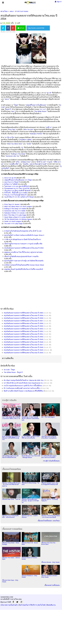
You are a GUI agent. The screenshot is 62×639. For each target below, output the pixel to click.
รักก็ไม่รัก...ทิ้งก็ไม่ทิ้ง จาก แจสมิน (15, 193)
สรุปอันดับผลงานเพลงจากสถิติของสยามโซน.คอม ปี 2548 (23, 342)
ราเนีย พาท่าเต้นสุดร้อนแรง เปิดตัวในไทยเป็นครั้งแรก (22, 239)
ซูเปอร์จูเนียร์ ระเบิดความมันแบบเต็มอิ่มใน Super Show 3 (24, 235)
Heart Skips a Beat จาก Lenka (15, 217)
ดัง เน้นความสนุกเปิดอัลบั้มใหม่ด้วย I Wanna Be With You (23, 380)
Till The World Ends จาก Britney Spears (18, 219)
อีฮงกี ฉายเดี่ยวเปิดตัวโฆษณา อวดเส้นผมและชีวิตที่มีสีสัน (23, 391)
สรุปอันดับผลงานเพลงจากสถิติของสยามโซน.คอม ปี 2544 (23, 353)
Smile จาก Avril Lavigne (12, 221)
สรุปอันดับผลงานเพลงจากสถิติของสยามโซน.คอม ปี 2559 (23, 315)
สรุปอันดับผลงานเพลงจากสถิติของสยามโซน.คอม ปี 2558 (23, 318)
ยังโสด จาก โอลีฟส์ (10, 184)
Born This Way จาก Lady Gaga (15, 215)
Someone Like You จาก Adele (14, 211)
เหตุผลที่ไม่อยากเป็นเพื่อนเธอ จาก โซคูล (18, 180)
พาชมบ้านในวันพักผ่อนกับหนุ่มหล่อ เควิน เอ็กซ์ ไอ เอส (22, 231)
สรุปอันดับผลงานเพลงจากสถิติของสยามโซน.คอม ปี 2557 (23, 321)
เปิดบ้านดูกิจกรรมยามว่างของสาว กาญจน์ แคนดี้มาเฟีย (23, 244)
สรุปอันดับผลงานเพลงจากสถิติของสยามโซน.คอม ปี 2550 (23, 337)
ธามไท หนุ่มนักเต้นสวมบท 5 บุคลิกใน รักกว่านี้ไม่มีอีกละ (23, 385)
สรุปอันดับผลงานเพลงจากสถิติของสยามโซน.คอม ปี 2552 (23, 331)
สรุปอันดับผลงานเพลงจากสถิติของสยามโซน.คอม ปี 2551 (23, 334)
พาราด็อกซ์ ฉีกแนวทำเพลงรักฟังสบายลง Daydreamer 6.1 (23, 383)
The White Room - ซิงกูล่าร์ (13, 372)
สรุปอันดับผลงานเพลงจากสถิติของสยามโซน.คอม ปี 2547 (23, 345)
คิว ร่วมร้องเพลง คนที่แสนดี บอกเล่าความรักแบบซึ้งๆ (22, 388)
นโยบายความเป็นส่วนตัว (9, 605)
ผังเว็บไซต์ (41, 605)
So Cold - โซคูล (9, 370)
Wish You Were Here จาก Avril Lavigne (18, 206)
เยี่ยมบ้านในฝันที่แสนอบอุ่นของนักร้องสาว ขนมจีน (21, 256)
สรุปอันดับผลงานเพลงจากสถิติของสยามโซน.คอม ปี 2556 (23, 323)
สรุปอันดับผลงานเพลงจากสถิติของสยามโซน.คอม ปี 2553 (24, 248)
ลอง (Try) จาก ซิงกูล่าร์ (12, 182)
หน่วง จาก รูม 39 (10, 178)
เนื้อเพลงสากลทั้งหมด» (52, 585)
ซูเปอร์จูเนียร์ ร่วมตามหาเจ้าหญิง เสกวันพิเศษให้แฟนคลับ (23, 261)
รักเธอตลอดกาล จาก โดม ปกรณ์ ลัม (16, 188)
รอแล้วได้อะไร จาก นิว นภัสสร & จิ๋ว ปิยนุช (19, 197)
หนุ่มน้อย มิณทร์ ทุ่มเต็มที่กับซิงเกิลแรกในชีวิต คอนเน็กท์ (23, 269)
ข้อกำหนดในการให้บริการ (28, 605)
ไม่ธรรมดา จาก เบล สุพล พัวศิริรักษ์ (16, 186)
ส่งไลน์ (21, 28)
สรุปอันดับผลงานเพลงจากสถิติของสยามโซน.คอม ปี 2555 (23, 326)
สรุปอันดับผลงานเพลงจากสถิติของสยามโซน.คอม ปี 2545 (23, 350)
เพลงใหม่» (56, 521)
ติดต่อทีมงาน (51, 605)
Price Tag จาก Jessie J (12, 204)
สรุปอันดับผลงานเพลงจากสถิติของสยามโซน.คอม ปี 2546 (23, 347)
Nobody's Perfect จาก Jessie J (15, 213)
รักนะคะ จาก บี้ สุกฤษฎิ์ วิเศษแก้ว (15, 195)
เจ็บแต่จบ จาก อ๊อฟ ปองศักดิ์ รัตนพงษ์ (17, 190)
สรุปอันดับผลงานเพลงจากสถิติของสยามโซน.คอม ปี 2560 (23, 313)
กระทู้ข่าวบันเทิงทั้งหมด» (51, 461)
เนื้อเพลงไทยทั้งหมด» (45, 521)
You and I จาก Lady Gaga (13, 223)
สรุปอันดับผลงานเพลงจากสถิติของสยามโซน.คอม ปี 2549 (23, 339)
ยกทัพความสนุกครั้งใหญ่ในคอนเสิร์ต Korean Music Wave (24, 265)
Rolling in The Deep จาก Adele (15, 208)
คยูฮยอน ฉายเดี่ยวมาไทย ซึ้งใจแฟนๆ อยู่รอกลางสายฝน (23, 252)
